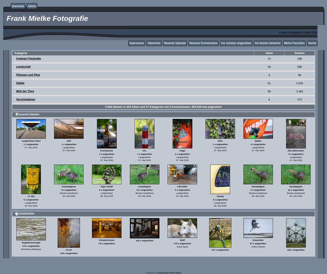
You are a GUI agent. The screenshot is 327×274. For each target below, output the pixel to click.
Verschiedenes (25, 99)
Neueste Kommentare (203, 43)
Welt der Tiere (25, 91)
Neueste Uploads (175, 43)
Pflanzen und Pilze (28, 75)
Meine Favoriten (294, 43)
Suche (312, 43)
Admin (32, 6)
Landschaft (23, 66)
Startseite (18, 6)
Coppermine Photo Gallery (169, 273)
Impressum (136, 43)
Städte (20, 83)
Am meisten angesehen (236, 43)
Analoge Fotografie (28, 58)
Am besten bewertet (268, 43)
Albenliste (153, 43)
